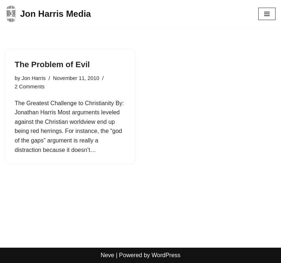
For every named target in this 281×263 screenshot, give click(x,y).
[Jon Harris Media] (48, 13)
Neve (107, 255)
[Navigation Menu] (267, 14)
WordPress (165, 255)
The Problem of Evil (52, 64)
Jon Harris (34, 78)
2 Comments (30, 86)
